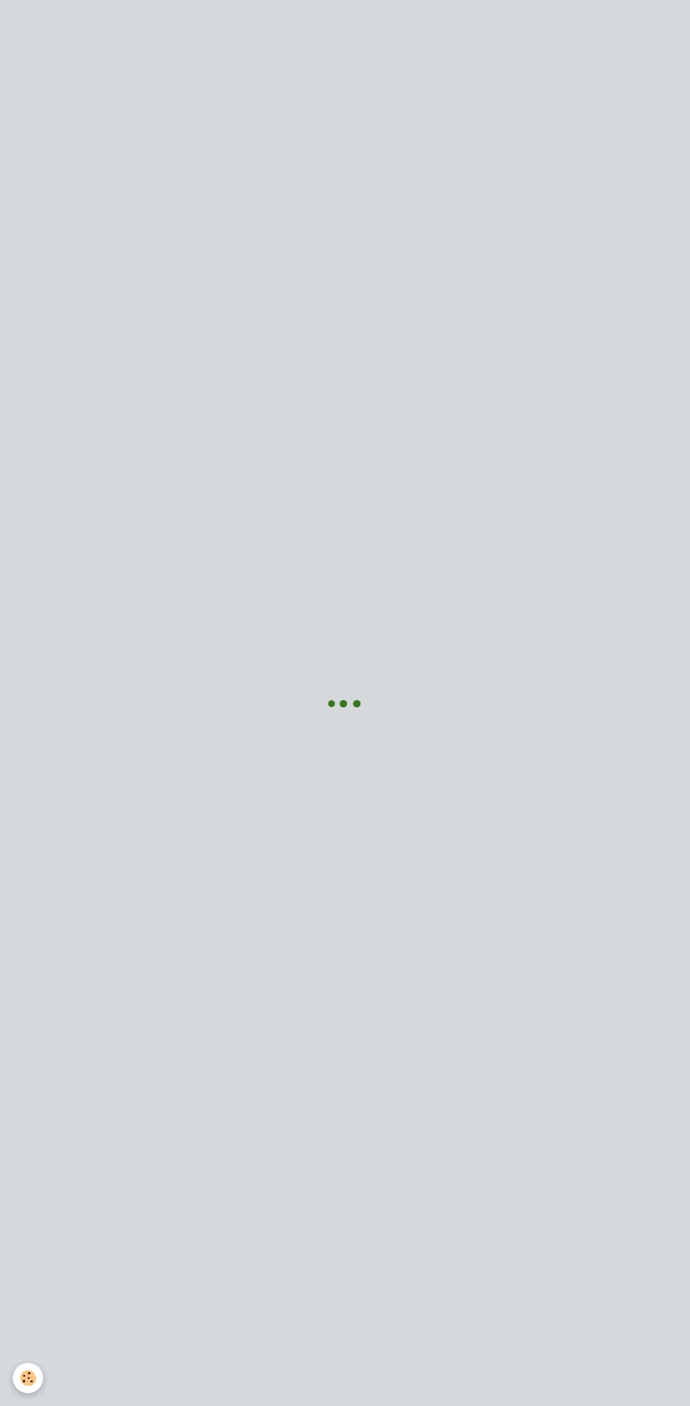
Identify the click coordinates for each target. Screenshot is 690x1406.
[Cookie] (28, 1378)
